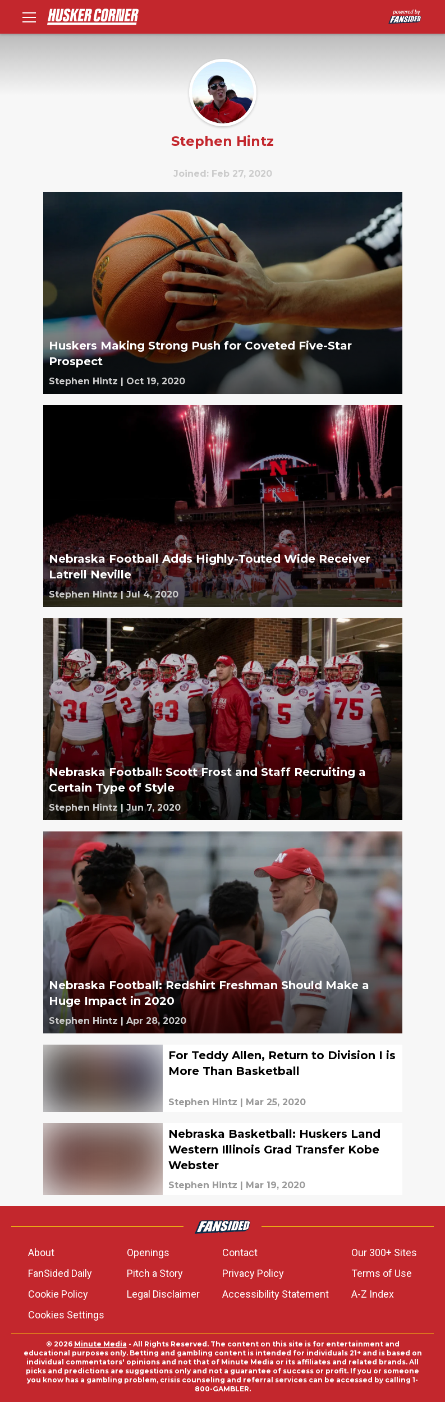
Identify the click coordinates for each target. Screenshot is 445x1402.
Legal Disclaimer (163, 1294)
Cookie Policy (58, 1294)
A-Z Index (372, 1294)
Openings (148, 1252)
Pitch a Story (155, 1273)
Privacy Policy (253, 1273)
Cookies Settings (66, 1315)
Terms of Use (381, 1273)
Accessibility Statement (275, 1294)
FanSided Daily (60, 1273)
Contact (240, 1252)
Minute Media (100, 1344)
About (41, 1252)
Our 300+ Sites (384, 1252)
